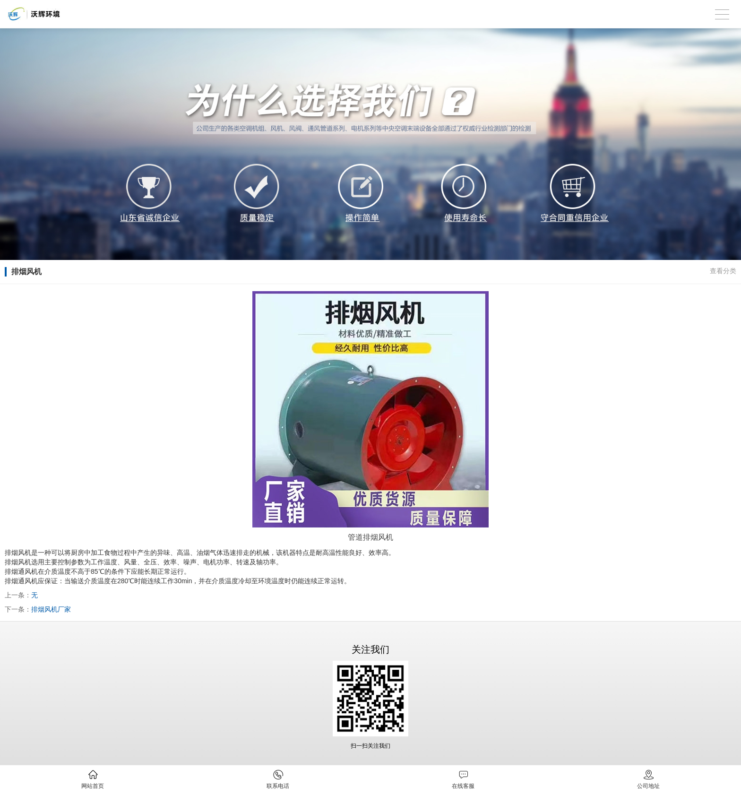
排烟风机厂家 (51, 609)
